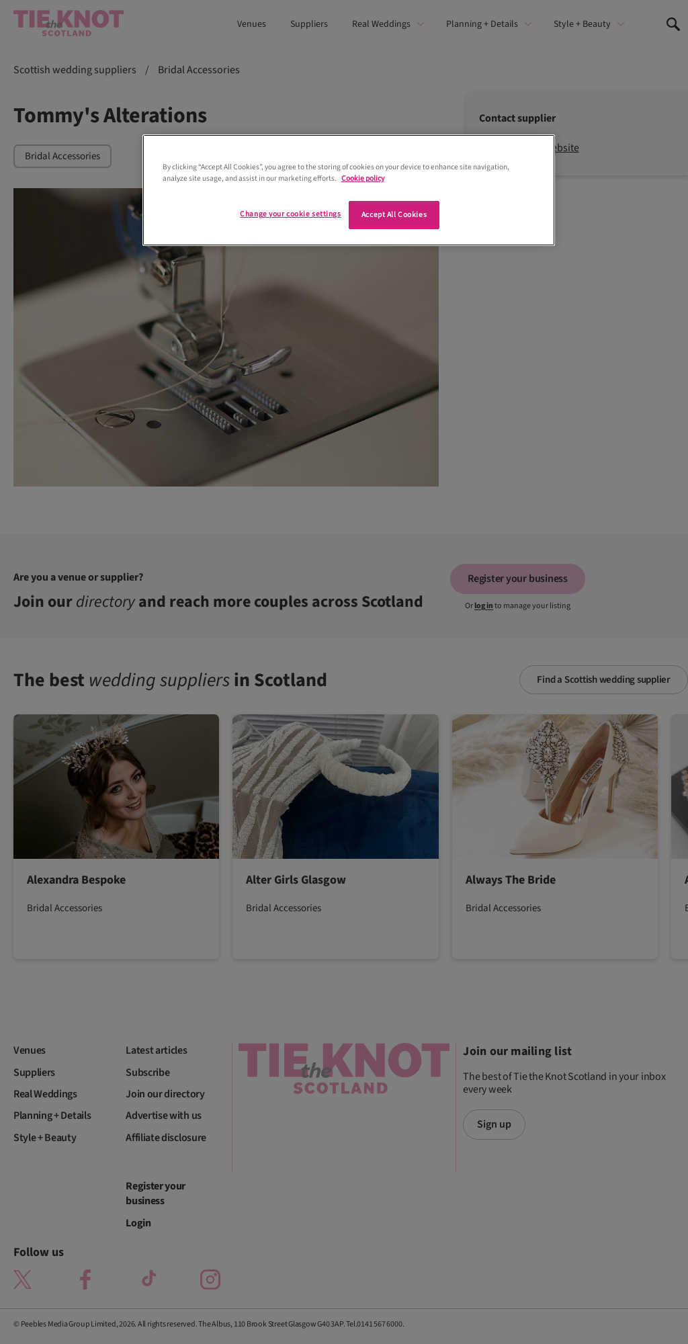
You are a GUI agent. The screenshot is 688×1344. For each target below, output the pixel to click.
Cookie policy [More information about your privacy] (362, 178)
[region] (348, 190)
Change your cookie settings (290, 214)
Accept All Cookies (394, 214)
